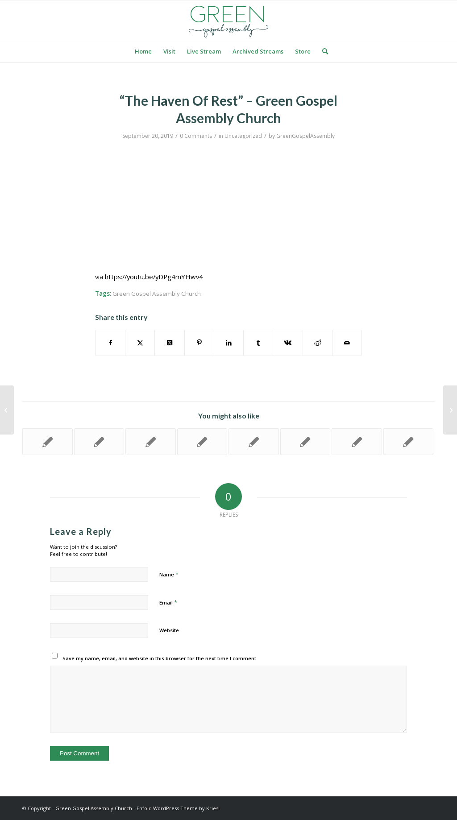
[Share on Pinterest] (199, 342)
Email (168, 602)
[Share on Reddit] (317, 342)
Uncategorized (243, 136)
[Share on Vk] (287, 342)
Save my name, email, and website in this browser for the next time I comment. (160, 658)
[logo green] (228, 20)
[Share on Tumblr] (258, 342)
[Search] (322, 51)
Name (169, 574)
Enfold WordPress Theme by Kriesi (178, 808)
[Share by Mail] (346, 342)
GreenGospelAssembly (305, 136)
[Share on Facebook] (110, 342)
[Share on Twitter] (139, 342)
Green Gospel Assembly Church (156, 294)
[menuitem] (143, 51)
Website (169, 630)
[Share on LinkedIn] (228, 342)
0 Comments (196, 136)
